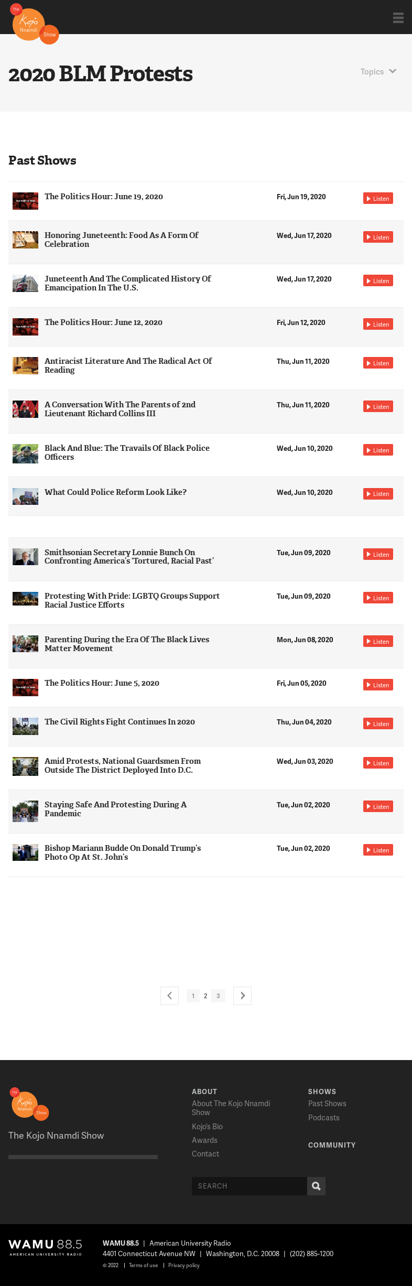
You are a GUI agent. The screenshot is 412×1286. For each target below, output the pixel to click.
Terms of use (143, 1265)
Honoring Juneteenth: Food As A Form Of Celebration (122, 240)
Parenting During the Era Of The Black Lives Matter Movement (127, 644)
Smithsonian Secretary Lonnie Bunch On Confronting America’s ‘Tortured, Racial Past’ (129, 557)
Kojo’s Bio (207, 1126)
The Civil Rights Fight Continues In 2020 (120, 722)
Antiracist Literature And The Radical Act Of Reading (128, 365)
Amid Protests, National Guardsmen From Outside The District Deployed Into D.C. (123, 765)
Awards (205, 1140)
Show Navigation (398, 17)
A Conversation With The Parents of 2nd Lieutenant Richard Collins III (120, 409)
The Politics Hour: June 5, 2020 (102, 683)
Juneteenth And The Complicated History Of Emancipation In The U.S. (128, 283)
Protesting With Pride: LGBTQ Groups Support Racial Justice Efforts (132, 600)
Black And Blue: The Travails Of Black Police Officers (127, 452)
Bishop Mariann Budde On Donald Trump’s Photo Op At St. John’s (123, 852)
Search (314, 1186)
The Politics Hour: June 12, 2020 (103, 322)
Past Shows (327, 1103)
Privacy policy (184, 1265)
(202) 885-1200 (311, 1253)
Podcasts (324, 1117)
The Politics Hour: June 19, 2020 (104, 196)
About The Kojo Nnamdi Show (231, 1107)
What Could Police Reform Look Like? (116, 492)
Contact (205, 1154)
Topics (372, 71)
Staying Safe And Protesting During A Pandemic (116, 809)
